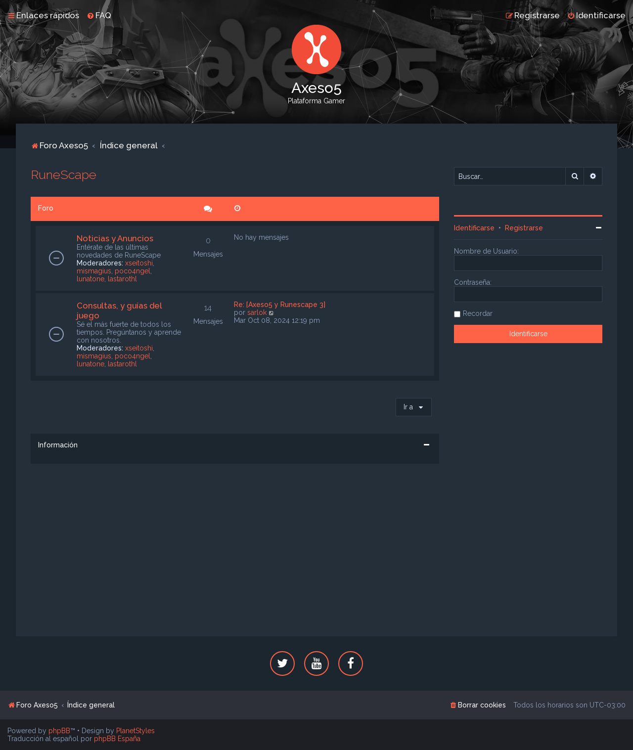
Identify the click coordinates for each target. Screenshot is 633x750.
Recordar (478, 313)
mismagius (94, 271)
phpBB (59, 731)
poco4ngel (132, 271)
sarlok (257, 312)
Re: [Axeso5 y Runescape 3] (279, 305)
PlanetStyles (135, 731)
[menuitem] (99, 15)
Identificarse (474, 228)
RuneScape (63, 174)
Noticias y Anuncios (115, 238)
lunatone (90, 279)
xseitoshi (139, 263)
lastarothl (122, 279)
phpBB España (117, 739)
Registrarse (524, 228)
